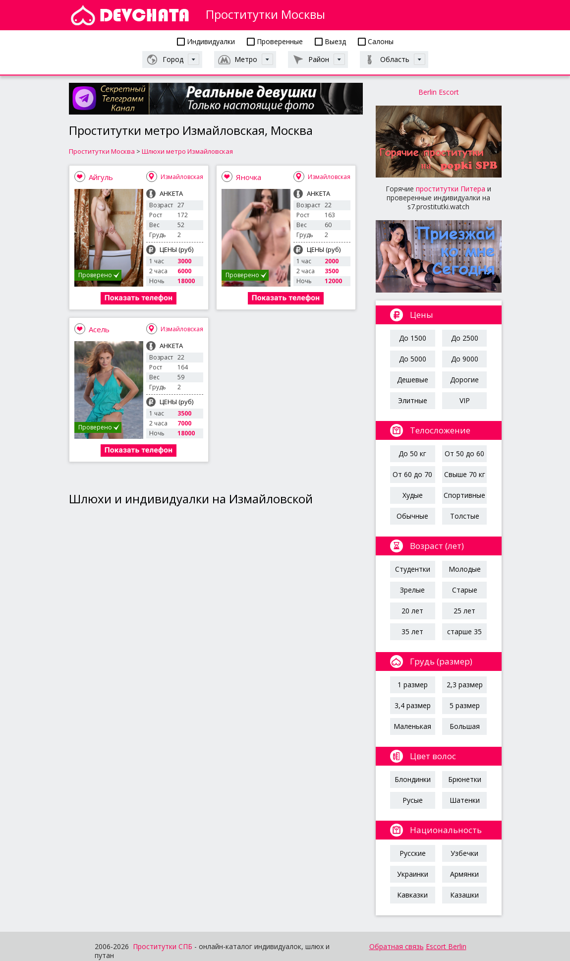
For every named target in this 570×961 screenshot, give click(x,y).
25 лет (464, 610)
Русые (412, 800)
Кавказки (412, 895)
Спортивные (464, 495)
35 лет (412, 631)
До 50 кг (412, 453)
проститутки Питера (450, 188)
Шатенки (465, 800)
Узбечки (464, 853)
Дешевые (412, 379)
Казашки (464, 895)
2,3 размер (465, 684)
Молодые (465, 569)
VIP (464, 400)
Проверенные (275, 41)
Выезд (330, 41)
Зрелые (412, 590)
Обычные (412, 516)
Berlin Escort (438, 92)
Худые (412, 495)
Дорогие (464, 379)
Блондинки (413, 779)
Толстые (464, 516)
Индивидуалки (206, 41)
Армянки (464, 874)
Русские (412, 853)
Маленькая (412, 726)
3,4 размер (413, 705)
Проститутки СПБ (162, 946)
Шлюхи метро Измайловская (187, 151)
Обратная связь (396, 946)
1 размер (413, 684)
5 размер (465, 705)
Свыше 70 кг (464, 474)
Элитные (412, 400)
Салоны (376, 41)
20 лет (412, 610)
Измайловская (182, 177)
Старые (464, 590)
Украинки (412, 874)
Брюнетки (464, 779)
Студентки (412, 569)
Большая (465, 726)
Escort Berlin (446, 946)
